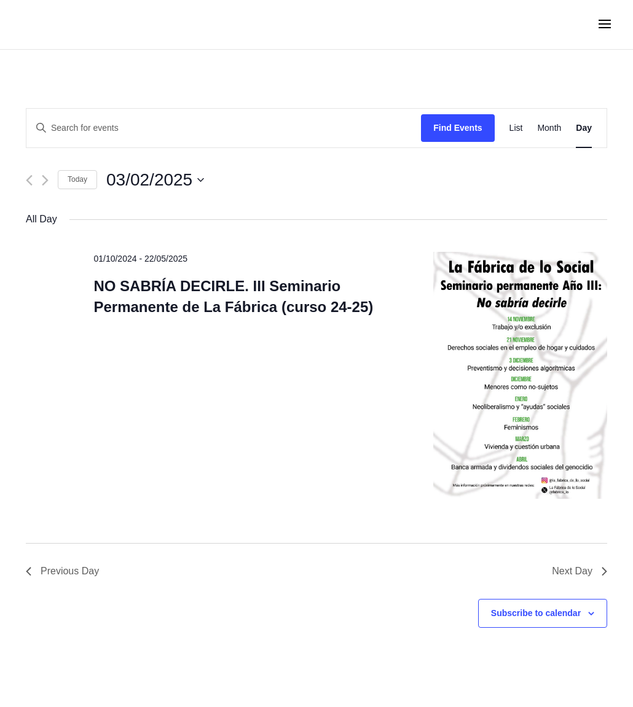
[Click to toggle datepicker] (155, 180)
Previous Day (62, 571)
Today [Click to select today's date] (77, 179)
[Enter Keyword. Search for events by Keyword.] (223, 128)
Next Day (579, 571)
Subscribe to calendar (536, 613)
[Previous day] (29, 180)
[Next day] (45, 180)
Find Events (457, 128)
